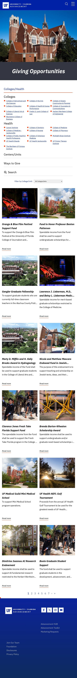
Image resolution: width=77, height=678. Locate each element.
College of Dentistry (36, 128)
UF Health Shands (12, 141)
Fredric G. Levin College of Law (38, 112)
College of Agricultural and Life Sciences (16, 102)
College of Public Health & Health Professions (16, 137)
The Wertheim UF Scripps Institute (15, 147)
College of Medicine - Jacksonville (14, 132)
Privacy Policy (13, 654)
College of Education (13, 106)
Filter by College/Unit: (24, 181)
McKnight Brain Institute (61, 136)
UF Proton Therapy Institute (60, 142)
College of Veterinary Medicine (37, 137)
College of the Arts (36, 101)
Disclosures (12, 650)
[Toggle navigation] (72, 3)
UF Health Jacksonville (38, 141)
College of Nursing (36, 131)
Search (10, 172)
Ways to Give (12, 163)
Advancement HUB (49, 624)
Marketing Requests (50, 631)
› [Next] (51, 593)
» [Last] (54, 593)
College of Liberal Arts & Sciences (15, 112)
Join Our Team (13, 642)
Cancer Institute (12, 128)
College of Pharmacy (60, 131)
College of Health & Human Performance (39, 107)
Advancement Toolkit (50, 627)
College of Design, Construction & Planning (61, 102)
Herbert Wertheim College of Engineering (62, 112)
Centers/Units (12, 154)
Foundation (12, 646)
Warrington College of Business (14, 118)
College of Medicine (60, 128)
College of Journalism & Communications (61, 107)
